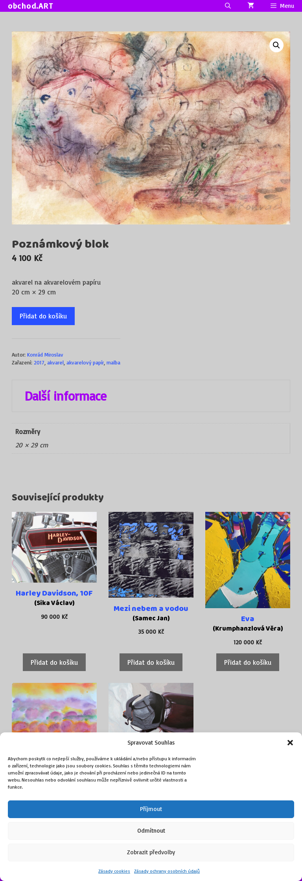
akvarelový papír (85, 362)
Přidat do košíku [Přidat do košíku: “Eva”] (247, 662)
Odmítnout (151, 830)
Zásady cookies (114, 871)
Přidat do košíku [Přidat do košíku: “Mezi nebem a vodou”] (151, 662)
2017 (39, 362)
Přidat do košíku (43, 316)
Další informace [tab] (66, 396)
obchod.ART (30, 6)
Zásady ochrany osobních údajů (167, 871)
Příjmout (151, 809)
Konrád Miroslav (45, 354)
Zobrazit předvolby (151, 852)
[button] (290, 743)
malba (113, 362)
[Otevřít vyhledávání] (227, 6)
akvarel (55, 362)
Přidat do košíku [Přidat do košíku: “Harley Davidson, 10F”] (54, 662)
